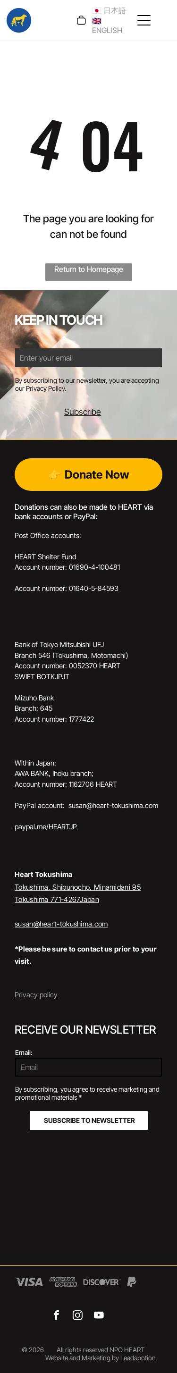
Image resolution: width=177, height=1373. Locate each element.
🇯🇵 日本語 (109, 10)
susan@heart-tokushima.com (61, 923)
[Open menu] (144, 20)
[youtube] (99, 1316)
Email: (24, 1052)
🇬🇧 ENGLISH (107, 25)
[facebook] (56, 1316)
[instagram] (77, 1316)
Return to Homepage (88, 269)
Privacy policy (36, 994)
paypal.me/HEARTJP (46, 826)
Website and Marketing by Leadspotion (100, 1358)
